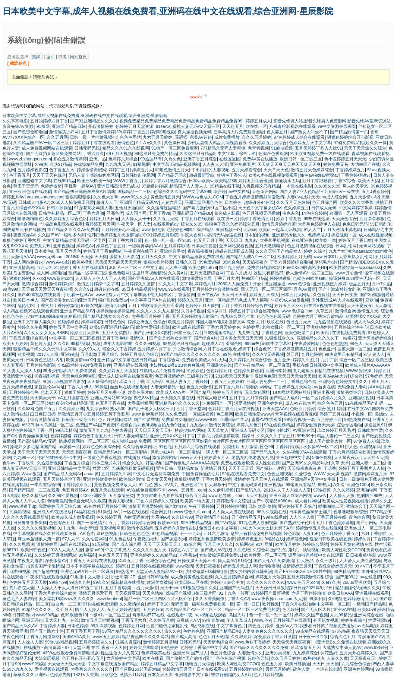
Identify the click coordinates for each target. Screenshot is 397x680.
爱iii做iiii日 (216, 310)
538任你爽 (322, 457)
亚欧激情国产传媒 (212, 517)
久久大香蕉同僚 (210, 598)
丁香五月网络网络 (43, 636)
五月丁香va (159, 213)
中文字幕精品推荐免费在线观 (196, 256)
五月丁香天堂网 (191, 408)
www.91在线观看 (174, 289)
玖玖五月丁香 (131, 381)
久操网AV (244, 544)
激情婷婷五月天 (297, 566)
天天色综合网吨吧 (79, 376)
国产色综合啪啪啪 (30, 131)
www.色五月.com (303, 582)
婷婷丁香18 (158, 604)
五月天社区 (47, 267)
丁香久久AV (238, 598)
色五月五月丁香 (208, 240)
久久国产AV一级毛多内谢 (61, 234)
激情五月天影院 (124, 256)
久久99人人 (89, 348)
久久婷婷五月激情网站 (55, 555)
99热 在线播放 (236, 354)
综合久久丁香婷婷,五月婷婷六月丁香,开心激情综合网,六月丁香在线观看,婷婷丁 (177, 348)
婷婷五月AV (13, 197)
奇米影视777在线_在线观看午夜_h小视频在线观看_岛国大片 (189, 614)
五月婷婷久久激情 (138, 283)
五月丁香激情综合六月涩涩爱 (155, 305)
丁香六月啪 (93, 213)
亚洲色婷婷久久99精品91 (154, 555)
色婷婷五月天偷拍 (202, 305)
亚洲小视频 (323, 392)
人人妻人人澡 (215, 164)
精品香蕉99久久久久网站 (145, 636)
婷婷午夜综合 (353, 620)
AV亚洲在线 (304, 430)
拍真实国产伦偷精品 (45, 566)
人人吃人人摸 (302, 517)
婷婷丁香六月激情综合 (165, 180)
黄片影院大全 (21, 587)
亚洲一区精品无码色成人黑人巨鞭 (236, 300)
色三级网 (224, 414)
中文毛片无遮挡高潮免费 (156, 473)
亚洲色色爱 (265, 376)
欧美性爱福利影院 (153, 327)
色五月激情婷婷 (169, 376)
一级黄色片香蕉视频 (102, 457)
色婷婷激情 (51, 186)
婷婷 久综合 (315, 251)
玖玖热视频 (107, 533)
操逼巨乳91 (375, 424)
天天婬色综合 (344, 218)
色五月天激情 (199, 386)
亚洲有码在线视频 (130, 365)
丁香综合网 (169, 359)
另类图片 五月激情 (240, 446)
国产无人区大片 (316, 609)
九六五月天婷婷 (157, 137)
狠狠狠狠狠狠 (78, 197)
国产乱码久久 (248, 490)
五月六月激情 (215, 533)
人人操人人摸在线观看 (233, 511)
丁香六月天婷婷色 (224, 327)
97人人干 (71, 538)
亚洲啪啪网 (366, 490)
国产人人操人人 (90, 609)
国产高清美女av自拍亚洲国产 (68, 300)
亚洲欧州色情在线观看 (30, 191)
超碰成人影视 (227, 213)
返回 (50, 56)
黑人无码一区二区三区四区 (266, 289)
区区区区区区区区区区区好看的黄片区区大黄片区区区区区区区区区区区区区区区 (230, 441)
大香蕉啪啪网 (140, 403)
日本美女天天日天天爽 (241, 338)
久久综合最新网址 (139, 446)
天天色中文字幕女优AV (260, 207)
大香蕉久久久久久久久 (92, 669)
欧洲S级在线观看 (188, 327)
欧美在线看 (152, 658)
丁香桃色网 (271, 332)
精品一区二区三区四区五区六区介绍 (158, 598)
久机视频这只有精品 (261, 186)
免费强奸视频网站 (264, 267)
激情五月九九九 (94, 430)
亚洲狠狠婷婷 (319, 327)
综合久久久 (132, 462)
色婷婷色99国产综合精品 (190, 229)
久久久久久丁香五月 (276, 435)
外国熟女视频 (326, 620)
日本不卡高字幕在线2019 (89, 566)
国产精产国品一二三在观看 (34, 490)
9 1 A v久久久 (149, 142)
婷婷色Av (85, 245)
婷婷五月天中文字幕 (68, 327)
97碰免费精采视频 (350, 142)
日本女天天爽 (159, 479)
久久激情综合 (132, 604)
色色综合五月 (61, 522)
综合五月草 (195, 495)
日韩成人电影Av (33, 202)
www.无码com (50, 256)
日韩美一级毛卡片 (79, 419)
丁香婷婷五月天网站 (293, 386)
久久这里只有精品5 (197, 153)
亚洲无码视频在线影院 (64, 381)
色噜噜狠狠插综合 (350, 511)
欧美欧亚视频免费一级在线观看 (319, 153)
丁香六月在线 (294, 604)
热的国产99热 (370, 495)
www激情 (184, 566)
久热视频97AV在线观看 (304, 452)
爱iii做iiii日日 (248, 604)
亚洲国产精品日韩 (69, 126)
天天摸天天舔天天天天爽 (118, 262)
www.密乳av (107, 294)
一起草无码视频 (286, 229)
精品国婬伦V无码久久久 (357, 587)
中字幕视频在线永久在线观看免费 (45, 533)
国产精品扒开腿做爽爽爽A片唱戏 (84, 191)
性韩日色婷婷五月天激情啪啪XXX (119, 234)
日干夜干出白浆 (313, 636)
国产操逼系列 (173, 538)
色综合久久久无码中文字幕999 (182, 191)
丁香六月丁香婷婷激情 (57, 305)
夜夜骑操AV (24, 234)
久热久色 (172, 159)
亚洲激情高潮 (21, 267)
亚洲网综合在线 (368, 614)
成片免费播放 (227, 137)
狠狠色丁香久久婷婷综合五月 (232, 224)
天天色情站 (152, 593)
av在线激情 (370, 576)
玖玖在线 (275, 321)
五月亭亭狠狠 (372, 218)
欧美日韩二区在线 (191, 582)
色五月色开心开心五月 (83, 658)
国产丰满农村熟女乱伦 (339, 289)
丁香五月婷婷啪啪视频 (154, 131)
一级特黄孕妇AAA (145, 245)
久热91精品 (60, 164)
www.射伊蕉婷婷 (147, 414)
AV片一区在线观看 (130, 511)
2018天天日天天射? (233, 376)
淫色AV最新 (305, 289)
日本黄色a (44, 251)
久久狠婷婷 (241, 636)
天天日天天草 (234, 294)
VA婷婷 (124, 131)
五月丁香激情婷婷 (98, 131)
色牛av (8, 462)
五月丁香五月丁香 (83, 631)
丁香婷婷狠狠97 (356, 175)
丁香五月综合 (77, 462)
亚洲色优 (114, 213)
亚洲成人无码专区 (248, 430)
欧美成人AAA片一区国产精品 (183, 392)
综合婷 (219, 191)
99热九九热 (80, 582)
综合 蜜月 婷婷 (331, 408)
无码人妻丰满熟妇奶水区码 (93, 175)
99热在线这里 (316, 218)
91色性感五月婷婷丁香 (104, 506)
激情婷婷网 (47, 544)
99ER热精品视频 (197, 522)
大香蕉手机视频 (274, 240)
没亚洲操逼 (274, 283)
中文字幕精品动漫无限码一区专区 (74, 240)
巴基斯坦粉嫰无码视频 (133, 468)
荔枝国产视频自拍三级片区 (191, 593)
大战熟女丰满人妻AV (342, 647)
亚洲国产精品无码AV (139, 202)
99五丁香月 (92, 587)
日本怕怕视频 (256, 234)
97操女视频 (92, 305)
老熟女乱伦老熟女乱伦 (253, 457)
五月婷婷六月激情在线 (176, 528)
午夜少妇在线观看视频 (47, 576)
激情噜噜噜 (269, 566)
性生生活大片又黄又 (120, 652)
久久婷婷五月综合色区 (66, 218)
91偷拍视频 (282, 148)
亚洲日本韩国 (278, 370)
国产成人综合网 (126, 544)
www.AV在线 (58, 262)
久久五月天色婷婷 (293, 202)
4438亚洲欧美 (93, 495)
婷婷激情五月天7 (178, 669)
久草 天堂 (340, 462)
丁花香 (329, 468)
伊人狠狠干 (215, 484)
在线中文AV (358, 408)
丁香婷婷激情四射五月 (295, 348)
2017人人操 (47, 354)
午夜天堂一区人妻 (134, 224)
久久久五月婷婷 (256, 137)
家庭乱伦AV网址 (49, 386)
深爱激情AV (56, 560)
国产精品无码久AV (19, 625)
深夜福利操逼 (47, 376)
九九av (251, 240)
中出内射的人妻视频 (210, 169)
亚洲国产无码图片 (236, 587)
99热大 (324, 484)
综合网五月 (161, 511)
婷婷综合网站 (315, 544)
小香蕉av (188, 555)
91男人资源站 (128, 642)
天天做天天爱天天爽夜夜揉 (47, 289)
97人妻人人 (374, 354)
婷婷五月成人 (258, 121)
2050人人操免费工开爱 (72, 202)
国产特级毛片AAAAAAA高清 (191, 462)
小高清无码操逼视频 (223, 234)
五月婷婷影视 (176, 245)
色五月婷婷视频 (268, 674)
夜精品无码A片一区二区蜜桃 (121, 452)
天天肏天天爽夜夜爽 (291, 642)
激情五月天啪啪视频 (100, 620)
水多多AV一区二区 (320, 446)
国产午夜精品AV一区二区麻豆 (262, 365)
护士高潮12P (123, 576)
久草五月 (324, 310)
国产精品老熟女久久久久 (106, 316)
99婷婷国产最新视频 (270, 593)
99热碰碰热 (313, 658)
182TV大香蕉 (85, 674)
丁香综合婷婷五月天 (333, 566)
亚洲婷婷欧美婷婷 (100, 479)
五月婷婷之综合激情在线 (215, 289)
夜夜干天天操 (114, 647)
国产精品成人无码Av (62, 473)
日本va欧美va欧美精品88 (212, 180)
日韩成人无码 (323, 207)
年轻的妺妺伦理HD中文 (59, 457)
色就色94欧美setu (309, 278)
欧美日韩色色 (33, 549)
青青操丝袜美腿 (33, 435)
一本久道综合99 (45, 484)
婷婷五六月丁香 (183, 549)
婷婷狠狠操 (280, 278)
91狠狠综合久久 (279, 338)
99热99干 (306, 435)
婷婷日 (248, 435)
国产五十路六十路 (47, 631)
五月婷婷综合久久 (96, 642)
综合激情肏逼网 (45, 419)
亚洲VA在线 (344, 609)
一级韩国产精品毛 (369, 604)
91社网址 (264, 544)
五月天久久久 (153, 256)
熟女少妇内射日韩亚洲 (251, 571)
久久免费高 (175, 414)
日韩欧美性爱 (370, 430)
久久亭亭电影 (15, 121)
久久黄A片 (177, 272)
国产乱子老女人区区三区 (151, 408)
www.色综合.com (298, 310)
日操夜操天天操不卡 (197, 560)
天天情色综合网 (218, 642)
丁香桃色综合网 (302, 381)
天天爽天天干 (42, 397)
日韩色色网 (114, 321)
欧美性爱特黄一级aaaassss (355, 267)
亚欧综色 (108, 674)
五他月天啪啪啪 (129, 207)
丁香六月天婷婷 (216, 479)
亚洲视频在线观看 (372, 593)
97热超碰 (340, 631)
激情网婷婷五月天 (370, 473)
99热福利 (87, 555)
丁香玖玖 (25, 462)
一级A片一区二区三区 (109, 614)
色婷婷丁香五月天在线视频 (234, 408)
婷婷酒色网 (296, 538)
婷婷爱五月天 (216, 457)
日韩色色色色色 (134, 533)
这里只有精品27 (269, 272)
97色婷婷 (374, 376)
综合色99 (263, 348)
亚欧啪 (371, 300)
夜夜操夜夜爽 (200, 251)
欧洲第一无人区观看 (348, 213)
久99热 (41, 164)
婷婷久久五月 (190, 300)
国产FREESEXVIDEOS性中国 (302, 571)
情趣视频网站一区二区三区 (84, 441)
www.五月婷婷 (106, 636)
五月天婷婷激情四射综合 (195, 316)
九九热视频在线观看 (332, 321)
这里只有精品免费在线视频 (256, 533)
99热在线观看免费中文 (243, 473)
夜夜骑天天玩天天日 (370, 631)
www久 (320, 495)
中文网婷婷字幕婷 (356, 207)
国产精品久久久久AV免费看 (73, 229)
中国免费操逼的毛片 (201, 473)
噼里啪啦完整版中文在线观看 (315, 555)
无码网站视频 (371, 245)
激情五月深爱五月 (95, 593)
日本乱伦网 (346, 245)
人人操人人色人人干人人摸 (100, 278)
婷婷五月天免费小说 (106, 392)
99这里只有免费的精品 (155, 153)
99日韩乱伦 (381, 224)
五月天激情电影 (270, 245)
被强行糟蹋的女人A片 (231, 674)
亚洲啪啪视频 (361, 397)
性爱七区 (101, 468)
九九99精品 (341, 614)
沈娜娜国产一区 (217, 403)
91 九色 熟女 (150, 484)
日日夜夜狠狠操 (360, 555)
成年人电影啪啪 (118, 343)
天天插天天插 (375, 457)
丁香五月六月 (134, 620)
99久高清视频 (103, 625)
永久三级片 (326, 560)
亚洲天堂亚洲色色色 (203, 202)
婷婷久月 (362, 538)
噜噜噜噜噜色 (30, 218)
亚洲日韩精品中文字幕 (69, 468)
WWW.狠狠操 (359, 370)
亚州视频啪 (63, 245)
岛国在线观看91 (75, 544)
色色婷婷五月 (219, 370)
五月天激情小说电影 (342, 229)
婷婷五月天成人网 (240, 566)
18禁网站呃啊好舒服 (291, 392)
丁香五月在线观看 (197, 218)
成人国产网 (136, 213)
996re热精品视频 (61, 642)
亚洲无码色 (32, 620)
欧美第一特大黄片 (197, 500)
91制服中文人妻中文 (89, 576)
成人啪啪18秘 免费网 (131, 441)
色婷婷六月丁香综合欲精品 (318, 316)
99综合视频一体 (299, 419)
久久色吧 (241, 549)
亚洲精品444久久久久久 (177, 403)
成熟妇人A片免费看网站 (161, 370)
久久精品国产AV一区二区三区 (42, 142)
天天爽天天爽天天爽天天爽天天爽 (289, 164)
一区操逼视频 (201, 414)
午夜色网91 (13, 636)
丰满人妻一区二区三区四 (225, 452)
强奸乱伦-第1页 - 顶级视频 (295, 549)
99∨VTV (362, 566)
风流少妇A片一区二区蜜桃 (175, 452)
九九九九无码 (118, 164)
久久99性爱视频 (63, 495)
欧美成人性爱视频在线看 (345, 500)
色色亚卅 (326, 348)
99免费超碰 (209, 262)
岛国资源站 (23, 272)
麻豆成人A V (188, 620)
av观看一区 (69, 446)
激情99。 (138, 338)
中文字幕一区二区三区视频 (74, 338)
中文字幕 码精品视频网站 (176, 164)
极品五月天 (359, 283)
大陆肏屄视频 (47, 658)
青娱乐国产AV (371, 636)
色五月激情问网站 (115, 419)
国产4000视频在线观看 (39, 294)
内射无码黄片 (136, 517)
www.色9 (262, 620)
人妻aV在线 (298, 197)
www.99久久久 (134, 197)
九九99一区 (24, 457)
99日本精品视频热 (139, 289)
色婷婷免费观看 (248, 370)
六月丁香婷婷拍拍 (308, 593)
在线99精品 (64, 180)
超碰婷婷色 (68, 321)
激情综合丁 (356, 506)
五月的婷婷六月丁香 (49, 121)
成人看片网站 (307, 500)
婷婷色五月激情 (227, 392)
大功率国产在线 (365, 164)
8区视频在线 (202, 625)
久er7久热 (381, 283)
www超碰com (60, 278)
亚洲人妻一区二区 (368, 462)
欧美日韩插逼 (297, 663)
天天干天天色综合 (49, 175)
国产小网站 (366, 522)
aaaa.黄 (91, 473)
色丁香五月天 (61, 169)
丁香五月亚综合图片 (28, 338)
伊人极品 (155, 381)
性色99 (266, 446)
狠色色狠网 (119, 272)
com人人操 (295, 598)
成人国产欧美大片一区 (330, 441)
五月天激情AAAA (18, 256)
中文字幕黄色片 (231, 625)
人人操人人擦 (341, 495)
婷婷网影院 (91, 321)
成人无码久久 (366, 321)
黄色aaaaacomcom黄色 (370, 251)
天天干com (170, 587)
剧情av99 (94, 549)
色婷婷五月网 (131, 625)
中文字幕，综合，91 (237, 153)
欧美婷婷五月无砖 (294, 256)
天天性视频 (256, 495)
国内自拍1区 (278, 430)
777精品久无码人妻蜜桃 (222, 148)
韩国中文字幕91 (277, 343)
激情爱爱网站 (165, 457)
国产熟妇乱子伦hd (296, 522)
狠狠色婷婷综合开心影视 (350, 137)
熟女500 (117, 408)
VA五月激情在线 (73, 397)
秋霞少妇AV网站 (190, 430)
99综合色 (231, 262)
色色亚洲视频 (279, 473)
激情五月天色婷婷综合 (312, 169)
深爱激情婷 (244, 403)
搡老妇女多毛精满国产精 (33, 446)
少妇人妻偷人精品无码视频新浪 (217, 142)
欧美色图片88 (141, 392)
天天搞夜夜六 (255, 262)
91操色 (104, 511)
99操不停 (317, 598)
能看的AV (160, 517)
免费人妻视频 (121, 500)
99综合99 (58, 582)
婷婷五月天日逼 (104, 218)
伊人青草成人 (239, 620)
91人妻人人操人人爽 (21, 370)
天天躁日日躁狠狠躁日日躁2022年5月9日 (294, 587)
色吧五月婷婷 (302, 408)
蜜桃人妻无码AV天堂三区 (196, 126)
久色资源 (321, 294)
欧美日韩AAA (340, 593)
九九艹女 (337, 251)
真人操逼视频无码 (194, 131)
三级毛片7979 (200, 376)
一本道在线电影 (297, 186)
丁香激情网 (184, 294)
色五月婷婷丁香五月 (340, 533)
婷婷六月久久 (333, 397)
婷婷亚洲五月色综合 (147, 321)
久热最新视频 (49, 462)
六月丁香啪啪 (373, 533)
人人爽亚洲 (175, 267)
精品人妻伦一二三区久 (338, 435)
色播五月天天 (298, 321)
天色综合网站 (264, 191)
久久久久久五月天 (149, 549)
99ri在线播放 (275, 517)
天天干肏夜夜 (359, 305)
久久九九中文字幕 (175, 283)
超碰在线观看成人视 (234, 251)
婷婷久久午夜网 (32, 327)
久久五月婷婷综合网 (234, 576)
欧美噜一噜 (325, 240)
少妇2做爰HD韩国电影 (206, 571)
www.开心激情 (349, 272)
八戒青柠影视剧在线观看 (292, 126)
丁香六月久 (93, 153)
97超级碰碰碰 (154, 186)
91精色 (244, 560)
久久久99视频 (148, 343)
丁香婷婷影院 (288, 446)
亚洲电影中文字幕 (192, 674)
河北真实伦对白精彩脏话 (70, 403)
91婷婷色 (195, 370)
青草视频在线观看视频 (296, 414)
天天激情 (383, 305)
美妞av (381, 414)
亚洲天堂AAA (275, 408)
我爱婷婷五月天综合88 (60, 506)
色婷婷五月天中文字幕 (310, 142)
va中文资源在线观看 (337, 126)
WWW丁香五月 (127, 180)
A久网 (338, 484)
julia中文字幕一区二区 (329, 604)
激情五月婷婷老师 (279, 224)
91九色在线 (120, 538)
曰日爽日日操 (42, 414)
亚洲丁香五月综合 (200, 159)
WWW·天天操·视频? (332, 473)
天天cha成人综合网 (329, 197)
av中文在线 (239, 191)
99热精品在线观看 (312, 631)
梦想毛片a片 (326, 262)
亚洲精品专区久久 (289, 234)
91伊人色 (349, 446)
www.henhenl (109, 598)
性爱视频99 (379, 620)
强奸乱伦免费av (113, 300)
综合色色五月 (330, 403)
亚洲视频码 (370, 446)
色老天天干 (51, 392)
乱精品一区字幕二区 (87, 272)
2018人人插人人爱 (65, 549)
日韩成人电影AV (211, 397)
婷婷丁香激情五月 (257, 218)
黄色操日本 (174, 142)
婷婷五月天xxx (288, 305)
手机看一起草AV (79, 186)
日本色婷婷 (77, 625)
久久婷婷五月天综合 (268, 142)
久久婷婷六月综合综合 (250, 359)
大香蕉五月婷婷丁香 (151, 316)
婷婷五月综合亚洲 (255, 180)
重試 (36, 56)
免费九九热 (40, 245)
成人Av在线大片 (300, 403)
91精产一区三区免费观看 (174, 148)
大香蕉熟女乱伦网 (356, 256)
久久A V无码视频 (268, 354)
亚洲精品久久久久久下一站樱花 (326, 338)
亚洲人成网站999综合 (110, 397)
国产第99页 (347, 576)
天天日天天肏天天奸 (153, 430)
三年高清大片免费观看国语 (238, 131)
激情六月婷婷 (132, 674)
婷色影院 (292, 533)
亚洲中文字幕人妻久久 (34, 321)
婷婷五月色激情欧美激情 (211, 538)
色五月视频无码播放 (261, 213)
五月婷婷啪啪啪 (231, 506)
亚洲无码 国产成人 (190, 652)
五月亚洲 (282, 359)
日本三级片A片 (188, 332)
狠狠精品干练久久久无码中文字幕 (45, 348)
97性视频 (322, 490)
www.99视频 (33, 663)
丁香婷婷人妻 (52, 625)
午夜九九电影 (30, 560)
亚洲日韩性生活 (234, 419)
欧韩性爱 (270, 604)
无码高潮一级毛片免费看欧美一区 (202, 604)
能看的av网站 (258, 386)
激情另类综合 (349, 392)
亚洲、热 (97, 159)
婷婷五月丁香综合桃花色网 (254, 310)
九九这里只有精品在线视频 (318, 370)
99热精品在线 (346, 571)
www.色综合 (299, 283)
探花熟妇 (328, 652)
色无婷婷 (290, 609)
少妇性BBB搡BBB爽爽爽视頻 (53, 316)
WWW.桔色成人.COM (202, 197)
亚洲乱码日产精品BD (192, 213)
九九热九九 (248, 332)
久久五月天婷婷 (286, 658)
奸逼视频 (154, 462)
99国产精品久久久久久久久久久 (191, 354)
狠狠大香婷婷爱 (158, 262)
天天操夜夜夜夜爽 (304, 468)
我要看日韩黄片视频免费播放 (327, 625)
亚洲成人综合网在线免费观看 (125, 376)
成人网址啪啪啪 (51, 272)
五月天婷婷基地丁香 (62, 479)
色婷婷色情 (193, 631)
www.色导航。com (226, 495)
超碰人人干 (106, 202)
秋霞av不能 (168, 522)
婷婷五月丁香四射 (355, 240)
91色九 (165, 446)
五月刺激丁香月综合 (99, 354)
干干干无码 (190, 533)
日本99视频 (20, 571)
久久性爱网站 (94, 538)
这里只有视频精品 (149, 272)
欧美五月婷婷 (180, 321)
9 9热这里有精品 (219, 332)
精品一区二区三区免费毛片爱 (252, 609)
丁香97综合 (345, 180)
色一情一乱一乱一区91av (167, 240)
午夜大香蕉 (191, 234)
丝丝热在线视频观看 (129, 386)
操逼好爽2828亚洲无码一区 (354, 278)
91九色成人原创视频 (258, 522)
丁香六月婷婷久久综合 (157, 500)
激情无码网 (115, 305)
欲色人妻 (301, 669)
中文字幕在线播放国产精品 (113, 663)
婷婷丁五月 (119, 169)
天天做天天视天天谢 (67, 663)
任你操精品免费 (88, 164)
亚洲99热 (69, 354)
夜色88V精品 (146, 397)
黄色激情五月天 (165, 197)
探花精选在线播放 (128, 582)
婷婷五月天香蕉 (84, 332)
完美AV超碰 (201, 137)
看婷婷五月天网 (100, 224)
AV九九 (172, 484)
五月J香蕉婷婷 (375, 191)
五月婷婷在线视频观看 (152, 566)
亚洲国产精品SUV (77, 310)
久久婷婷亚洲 (71, 408)
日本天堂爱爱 (204, 245)
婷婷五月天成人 (264, 294)
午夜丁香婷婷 (201, 506)
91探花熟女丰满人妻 (93, 207)
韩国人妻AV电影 (211, 321)
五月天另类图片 (116, 332)
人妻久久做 (337, 658)
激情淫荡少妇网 (64, 131)
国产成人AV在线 (215, 549)
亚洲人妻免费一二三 (266, 381)
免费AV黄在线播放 (260, 159)
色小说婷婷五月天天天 (345, 159)
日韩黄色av (23, 614)
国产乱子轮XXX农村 (153, 332)
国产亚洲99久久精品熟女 (305, 462)
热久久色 (172, 631)
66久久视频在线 (272, 511)
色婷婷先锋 (60, 674)
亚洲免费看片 (242, 164)
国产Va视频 (226, 522)
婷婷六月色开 (249, 424)
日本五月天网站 (295, 294)
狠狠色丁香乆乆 (231, 175)
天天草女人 (217, 430)
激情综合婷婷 (34, 283)
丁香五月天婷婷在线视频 (92, 560)
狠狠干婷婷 (74, 392)
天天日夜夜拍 (208, 566)
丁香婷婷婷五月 (350, 169)
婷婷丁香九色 (288, 218)
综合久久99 (192, 224)
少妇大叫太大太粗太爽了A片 (266, 528)
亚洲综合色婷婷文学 (338, 381)
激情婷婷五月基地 (160, 642)
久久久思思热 (21, 544)
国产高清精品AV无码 (37, 441)
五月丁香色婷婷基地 (335, 522)
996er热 (252, 343)
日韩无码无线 (87, 148)
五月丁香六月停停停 (248, 397)
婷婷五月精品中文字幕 (162, 663)
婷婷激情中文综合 (233, 500)
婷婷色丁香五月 (111, 245)
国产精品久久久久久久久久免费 (258, 647)
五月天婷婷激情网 (123, 609)
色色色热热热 (334, 343)
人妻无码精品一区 (167, 386)
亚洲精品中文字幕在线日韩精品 (126, 359)
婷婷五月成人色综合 (140, 354)
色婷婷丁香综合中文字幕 (204, 647)
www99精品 (47, 614)
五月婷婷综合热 (24, 392)
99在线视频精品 (279, 424)
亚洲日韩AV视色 (153, 576)
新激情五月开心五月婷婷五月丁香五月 (93, 414)
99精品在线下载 (225, 186)
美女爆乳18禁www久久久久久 (67, 598)
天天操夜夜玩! (347, 457)
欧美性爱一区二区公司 (265, 555)
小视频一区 (361, 414)
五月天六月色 (68, 251)
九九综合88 (97, 408)
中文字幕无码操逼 (245, 484)
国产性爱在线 (146, 419)
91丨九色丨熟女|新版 (77, 528)
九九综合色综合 (356, 663)
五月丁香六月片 (229, 386)
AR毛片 (87, 533)
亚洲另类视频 (278, 652)
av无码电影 (367, 625)
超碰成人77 (212, 343)
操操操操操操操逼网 (115, 310)
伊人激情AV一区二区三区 (309, 272)
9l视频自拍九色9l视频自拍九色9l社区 (152, 424)
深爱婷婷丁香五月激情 (275, 636)
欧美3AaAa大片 (333, 376)
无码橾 (181, 137)
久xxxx (38, 278)
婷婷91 (122, 566)
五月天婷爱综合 (246, 169)
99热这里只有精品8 (181, 343)
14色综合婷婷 (314, 213)
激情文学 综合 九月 (246, 321)
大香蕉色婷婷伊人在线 (319, 224)
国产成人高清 (184, 636)
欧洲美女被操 (159, 582)
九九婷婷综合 (305, 652)
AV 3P (27, 424)
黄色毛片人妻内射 (19, 598)
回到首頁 (78, 56)
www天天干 (191, 457)
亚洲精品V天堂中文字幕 (314, 479)
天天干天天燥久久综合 (365, 148)
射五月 (292, 354)
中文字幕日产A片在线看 (152, 300)
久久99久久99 (327, 186)
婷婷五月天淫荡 (270, 576)
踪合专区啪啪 (349, 424)
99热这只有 (151, 159)
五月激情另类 (121, 495)
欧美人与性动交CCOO (343, 549)
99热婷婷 (169, 647)
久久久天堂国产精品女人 (278, 251)
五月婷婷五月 (329, 419)
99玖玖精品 (66, 430)
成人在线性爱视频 (375, 234)
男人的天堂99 (356, 186)
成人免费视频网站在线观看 (47, 148)
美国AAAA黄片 (76, 636)
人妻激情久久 (250, 652)
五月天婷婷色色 (17, 386)
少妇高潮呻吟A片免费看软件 (84, 365)
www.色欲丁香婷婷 (252, 642)
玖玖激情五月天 (305, 647)
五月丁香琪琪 (117, 587)
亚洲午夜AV (208, 294)
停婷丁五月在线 (334, 414)
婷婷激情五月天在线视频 (319, 528)
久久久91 (83, 289)
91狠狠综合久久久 (200, 587)
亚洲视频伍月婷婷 (330, 283)
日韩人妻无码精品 (131, 435)
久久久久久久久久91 (266, 582)
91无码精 (101, 544)
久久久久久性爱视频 (36, 528)
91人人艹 (312, 229)
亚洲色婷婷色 (270, 403)
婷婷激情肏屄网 (91, 169)
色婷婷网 (251, 327)
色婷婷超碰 (60, 435)
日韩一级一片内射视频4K (93, 137)
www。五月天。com (187, 490)
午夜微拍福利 (146, 538)
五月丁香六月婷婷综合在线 (246, 305)
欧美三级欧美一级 (94, 180)
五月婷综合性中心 (351, 327)
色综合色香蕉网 (273, 153)
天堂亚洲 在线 (86, 647)
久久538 (25, 408)
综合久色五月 (342, 636)
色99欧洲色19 (74, 614)
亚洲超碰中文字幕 (34, 180)
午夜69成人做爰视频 (290, 300)
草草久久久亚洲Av (30, 674)
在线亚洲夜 (302, 240)
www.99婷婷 (375, 647)
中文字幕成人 (118, 549)
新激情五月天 (213, 468)
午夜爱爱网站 (307, 343)
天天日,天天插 (325, 663)
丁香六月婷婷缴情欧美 (218, 435)
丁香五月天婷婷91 (227, 381)
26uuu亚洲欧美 (356, 582)
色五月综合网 (324, 202)
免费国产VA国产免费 (95, 424)
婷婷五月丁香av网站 (102, 251)
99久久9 (101, 582)
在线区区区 (229, 159)
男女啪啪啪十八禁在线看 (160, 495)
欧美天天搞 (368, 180)
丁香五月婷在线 (331, 517)
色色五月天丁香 (113, 555)
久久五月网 (57, 137)
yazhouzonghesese (45, 197)
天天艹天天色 (276, 169)
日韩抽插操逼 (59, 207)
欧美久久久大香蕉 (356, 202)
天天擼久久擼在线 (177, 397)
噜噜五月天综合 (200, 663)
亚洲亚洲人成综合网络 (290, 495)
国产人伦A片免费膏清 (274, 560)
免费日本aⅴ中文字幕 (218, 528)
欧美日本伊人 (26, 300)
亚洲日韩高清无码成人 (118, 186)
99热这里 (125, 571)
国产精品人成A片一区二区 (250, 256)
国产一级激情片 (91, 522)
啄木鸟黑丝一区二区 (55, 424)
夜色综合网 (359, 517)
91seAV (163, 126)
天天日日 (233, 240)
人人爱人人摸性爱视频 (360, 560)
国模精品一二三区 (134, 191)
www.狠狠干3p (22, 506)
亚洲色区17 (192, 484)
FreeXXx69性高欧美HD (305, 267)
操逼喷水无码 (287, 180)
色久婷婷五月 (296, 207)
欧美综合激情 (131, 479)
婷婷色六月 (205, 283)
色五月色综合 (222, 652)
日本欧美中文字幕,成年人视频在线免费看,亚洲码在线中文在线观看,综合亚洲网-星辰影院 (167, 11)
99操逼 (101, 386)
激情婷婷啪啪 (61, 283)
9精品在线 (274, 538)
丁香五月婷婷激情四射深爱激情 (254, 197)
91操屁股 (141, 164)
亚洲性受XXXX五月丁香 (172, 435)
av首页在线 (324, 386)
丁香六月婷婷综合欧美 (350, 452)
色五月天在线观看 (107, 490)
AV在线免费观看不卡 (146, 490)
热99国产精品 (254, 278)
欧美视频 (25, 354)
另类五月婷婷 (277, 669)
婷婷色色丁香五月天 (93, 435)
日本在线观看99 (212, 669)
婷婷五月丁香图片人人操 (362, 468)
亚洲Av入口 (287, 625)
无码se (249, 229)
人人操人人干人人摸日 (57, 587)
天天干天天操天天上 (162, 544)
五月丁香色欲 (115, 338)
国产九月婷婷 (231, 267)
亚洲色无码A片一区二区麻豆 (87, 571)
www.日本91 (325, 256)
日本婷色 (233, 202)
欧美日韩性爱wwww (254, 414)
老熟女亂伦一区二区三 (283, 327)
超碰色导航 (258, 658)
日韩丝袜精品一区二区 (60, 213)
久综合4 (260, 549)
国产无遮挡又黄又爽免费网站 (53, 153)
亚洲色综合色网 (160, 560)
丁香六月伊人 (80, 386)
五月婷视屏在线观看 (292, 620)
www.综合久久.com (192, 511)
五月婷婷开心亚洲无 (120, 229)
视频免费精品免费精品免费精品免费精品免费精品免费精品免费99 (181, 121)
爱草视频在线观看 (51, 669)
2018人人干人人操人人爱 (287, 490)
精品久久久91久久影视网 (125, 148)
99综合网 (192, 544)
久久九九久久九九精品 (158, 310)
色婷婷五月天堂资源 (134, 126)
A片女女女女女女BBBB (46, 332)
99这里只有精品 (300, 484)
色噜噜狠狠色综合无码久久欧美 (76, 500)
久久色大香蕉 (105, 197)
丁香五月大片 (226, 278)
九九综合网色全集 (237, 316)
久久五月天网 (165, 218)
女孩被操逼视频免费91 (220, 555)
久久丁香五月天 (374, 381)
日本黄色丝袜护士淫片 (310, 511)
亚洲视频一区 (228, 229)
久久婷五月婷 (161, 620)
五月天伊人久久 (218, 544)
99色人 (356, 343)
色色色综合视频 (230, 658)
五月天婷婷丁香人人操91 (318, 148)
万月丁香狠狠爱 (317, 180)
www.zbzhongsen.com (30, 159)
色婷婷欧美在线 (156, 652)
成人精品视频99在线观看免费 (30, 310)
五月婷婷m (153, 609)
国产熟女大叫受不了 (309, 131)
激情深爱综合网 (197, 278)
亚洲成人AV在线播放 (52, 511)
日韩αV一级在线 (344, 191)
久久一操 (378, 142)
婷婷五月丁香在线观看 (94, 142)
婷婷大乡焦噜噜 (144, 647)
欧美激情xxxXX (80, 359)
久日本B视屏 (193, 310)
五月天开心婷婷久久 (358, 652)
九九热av (198, 424)
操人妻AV (227, 560)
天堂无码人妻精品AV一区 (159, 571)
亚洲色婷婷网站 (358, 669)
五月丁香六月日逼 (125, 240)
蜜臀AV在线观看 (266, 419)
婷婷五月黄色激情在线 (351, 544)
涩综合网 (233, 343)
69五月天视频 (119, 153)
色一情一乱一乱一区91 (270, 614)
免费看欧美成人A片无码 (204, 359)
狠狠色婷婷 (19, 278)
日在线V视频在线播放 (324, 305)
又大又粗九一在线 (62, 620)
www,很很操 (153, 229)
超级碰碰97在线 (259, 202)
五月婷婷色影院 (32, 169)
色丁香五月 (19, 175)
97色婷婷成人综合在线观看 (299, 137)
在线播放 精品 (137, 457)
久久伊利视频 (221, 490)
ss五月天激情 (145, 587)
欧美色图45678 (202, 267)
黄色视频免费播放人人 (115, 484)
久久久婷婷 (343, 490)
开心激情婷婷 (100, 126)
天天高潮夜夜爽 (76, 452)
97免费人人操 (366, 441)
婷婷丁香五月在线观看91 (83, 267)
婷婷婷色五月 (249, 538)
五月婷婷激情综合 (246, 669)
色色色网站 (130, 137)
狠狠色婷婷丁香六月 (21, 240)
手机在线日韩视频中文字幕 (317, 365)
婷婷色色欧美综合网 (101, 446)
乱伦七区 (25, 305)
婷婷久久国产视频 (311, 614)
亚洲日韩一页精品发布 (177, 468)
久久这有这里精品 (164, 207)
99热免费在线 (357, 419)
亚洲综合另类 (172, 251)
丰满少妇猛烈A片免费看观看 (69, 370)
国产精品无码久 (172, 175)
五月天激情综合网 (207, 272)
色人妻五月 (277, 131)
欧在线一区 (256, 126)
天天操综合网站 (102, 381)
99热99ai (10, 289)
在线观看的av (166, 224)
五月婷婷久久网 (116, 473)
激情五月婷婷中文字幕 (98, 283)
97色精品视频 (165, 533)
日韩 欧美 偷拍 (262, 506)
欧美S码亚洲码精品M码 (112, 327)
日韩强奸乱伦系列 (138, 175)
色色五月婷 (271, 663)
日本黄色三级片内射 (45, 359)
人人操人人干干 (136, 218)
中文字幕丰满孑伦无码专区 (146, 294)
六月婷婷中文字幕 (123, 658)
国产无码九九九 (265, 452)
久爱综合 (303, 473)
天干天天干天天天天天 (38, 452)
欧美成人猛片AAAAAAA (367, 365)
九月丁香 (328, 359)
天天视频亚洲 (127, 593)
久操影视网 (19, 511)
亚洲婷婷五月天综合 (297, 506)
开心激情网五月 (246, 517)
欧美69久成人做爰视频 (72, 517)
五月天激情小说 (364, 197)
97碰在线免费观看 (100, 604)
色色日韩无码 (355, 224)
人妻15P (311, 533)
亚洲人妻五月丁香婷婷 (187, 381)
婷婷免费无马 (335, 164)
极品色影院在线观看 (64, 224)
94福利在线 (85, 511)
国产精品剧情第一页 (349, 131)
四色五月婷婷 (260, 625)
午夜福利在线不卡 (141, 251)
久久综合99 (182, 517)
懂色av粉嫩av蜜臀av (319, 175)
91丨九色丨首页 (234, 593)
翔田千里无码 (26, 186)
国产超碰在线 (45, 571)
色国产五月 (45, 408)
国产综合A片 (206, 338)
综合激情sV (175, 506)
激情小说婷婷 (139, 528)
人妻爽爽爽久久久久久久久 (267, 631)
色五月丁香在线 (110, 403)
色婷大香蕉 (121, 430)
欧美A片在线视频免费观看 (273, 175)
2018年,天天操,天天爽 (86, 256)
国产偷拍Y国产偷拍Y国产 (190, 658)
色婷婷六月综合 (123, 159)
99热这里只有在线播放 (23, 229)
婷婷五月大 (142, 169)
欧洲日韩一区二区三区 (301, 159)
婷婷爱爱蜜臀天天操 (315, 424)
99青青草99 (213, 620)
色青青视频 (258, 148)
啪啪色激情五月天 (172, 169)
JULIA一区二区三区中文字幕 (136, 267)
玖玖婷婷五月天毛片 (336, 430)
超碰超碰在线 (106, 289)
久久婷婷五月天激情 (118, 370)
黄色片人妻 (40, 343)
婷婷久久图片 (305, 359)
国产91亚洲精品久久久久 (93, 121)
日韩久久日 (186, 262)
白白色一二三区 (66, 604)
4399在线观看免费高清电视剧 (71, 652)
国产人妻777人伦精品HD (303, 191)
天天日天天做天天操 (297, 376)
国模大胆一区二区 (354, 348)
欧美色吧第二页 (299, 332)
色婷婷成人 (318, 234)
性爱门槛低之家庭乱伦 (167, 625)
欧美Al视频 (82, 262)
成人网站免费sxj (28, 262)
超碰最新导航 (201, 175)
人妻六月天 (171, 202)
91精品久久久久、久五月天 (47, 609)
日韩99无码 (190, 642)
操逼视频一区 (344, 234)
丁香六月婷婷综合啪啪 (291, 262)
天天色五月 (232, 126)
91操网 (43, 126)
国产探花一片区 (270, 468)
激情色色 (125, 142)
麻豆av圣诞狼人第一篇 (38, 538)
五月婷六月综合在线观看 (197, 446)
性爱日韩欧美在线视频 (331, 538)
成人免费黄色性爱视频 (192, 576)
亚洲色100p (358, 484)
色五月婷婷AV (75, 490)
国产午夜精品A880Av (272, 500)
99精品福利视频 (86, 343)
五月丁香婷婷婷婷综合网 (132, 522)
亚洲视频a (273, 484)
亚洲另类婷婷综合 (375, 338)
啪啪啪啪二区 (331, 506)
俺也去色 (290, 213)
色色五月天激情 (213, 636)
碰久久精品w (34, 495)
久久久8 (60, 343)
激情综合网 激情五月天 (356, 310)
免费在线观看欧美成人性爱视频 (250, 462)
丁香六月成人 (238, 272)
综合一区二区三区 (356, 359)
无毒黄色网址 (257, 392)
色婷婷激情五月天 (360, 598)
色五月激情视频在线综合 (310, 245)
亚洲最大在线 (219, 365)
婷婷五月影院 (165, 234)
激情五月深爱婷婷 (145, 506)
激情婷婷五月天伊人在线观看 (261, 479)
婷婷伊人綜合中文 (227, 582)
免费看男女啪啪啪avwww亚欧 (189, 419)
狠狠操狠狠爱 (187, 479)
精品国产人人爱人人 (188, 186)
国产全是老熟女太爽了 (170, 338)
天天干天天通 (241, 468)
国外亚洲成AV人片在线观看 (154, 278)
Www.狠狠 (31, 473)
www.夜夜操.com (267, 598)
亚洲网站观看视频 (236, 245)
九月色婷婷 (311, 354)
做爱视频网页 (112, 528)
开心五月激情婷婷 (70, 159)
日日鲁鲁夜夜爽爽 (30, 522)
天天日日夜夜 (345, 294)
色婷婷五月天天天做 (28, 582)
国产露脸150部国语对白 (137, 669)
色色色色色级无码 (273, 316)
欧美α (264, 229)
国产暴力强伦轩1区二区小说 (209, 207)
